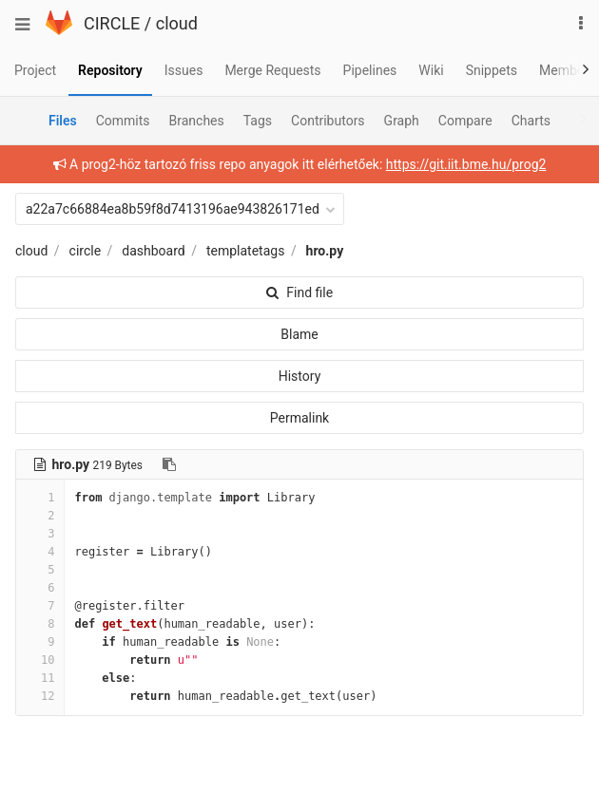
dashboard (153, 250)
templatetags (245, 250)
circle (85, 250)
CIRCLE (112, 23)
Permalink (299, 417)
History (300, 376)
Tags (257, 120)
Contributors (328, 120)
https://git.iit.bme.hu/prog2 (466, 164)
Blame (299, 334)
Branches (196, 120)
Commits (123, 120)
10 (40, 660)
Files (62, 120)
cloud (177, 23)
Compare (465, 120)
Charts (531, 120)
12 (40, 696)
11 (40, 678)
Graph (401, 120)
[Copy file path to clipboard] (169, 464)
